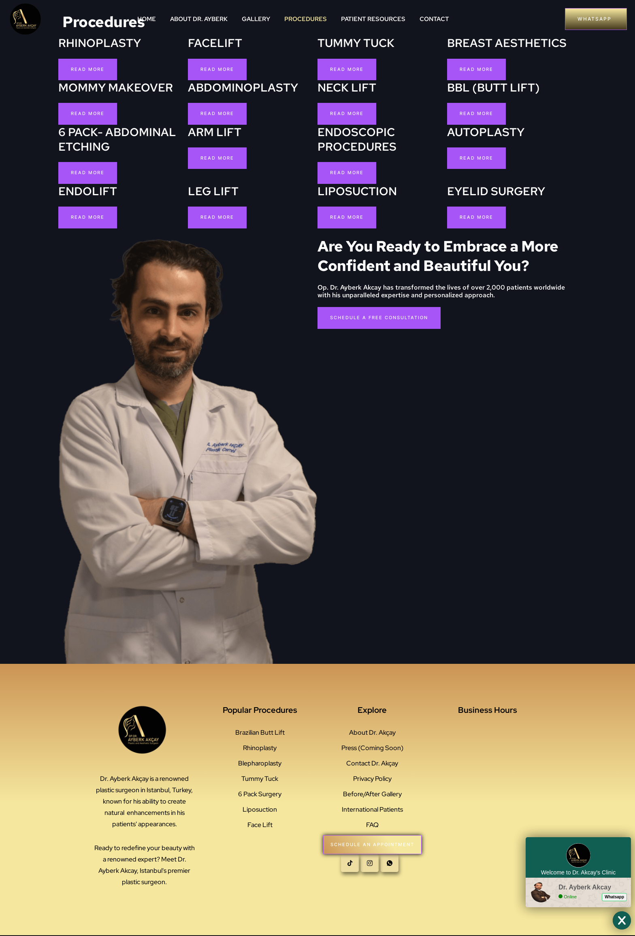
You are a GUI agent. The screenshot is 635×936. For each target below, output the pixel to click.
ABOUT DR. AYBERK (199, 19)
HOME (146, 19)
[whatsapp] (389, 868)
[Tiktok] (350, 868)
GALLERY (256, 19)
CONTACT (434, 19)
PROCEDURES (305, 19)
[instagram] (370, 868)
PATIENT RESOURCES (373, 19)
